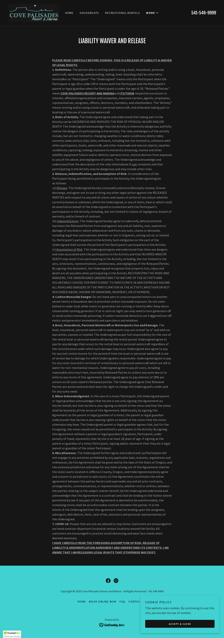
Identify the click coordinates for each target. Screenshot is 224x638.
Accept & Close (180, 623)
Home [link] (69, 13)
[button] (152, 12)
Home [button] (82, 601)
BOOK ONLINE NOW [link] (102, 601)
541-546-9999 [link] (203, 12)
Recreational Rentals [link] (122, 13)
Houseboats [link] (89, 13)
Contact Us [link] (137, 601)
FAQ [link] (122, 601)
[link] (34, 12)
